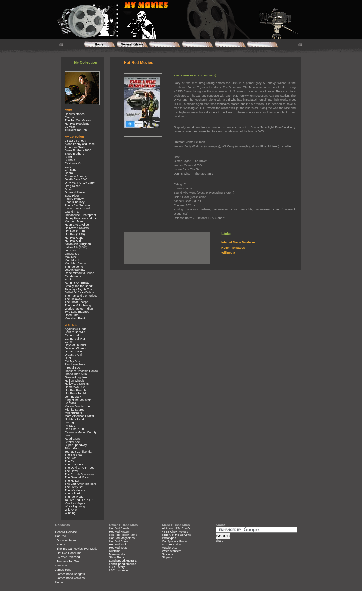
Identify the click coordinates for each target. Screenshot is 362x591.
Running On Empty (77, 282)
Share (219, 540)
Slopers (167, 557)
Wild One (71, 509)
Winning (70, 513)
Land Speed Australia (123, 560)
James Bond (63, 569)
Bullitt (68, 156)
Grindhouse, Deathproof (80, 215)
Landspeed (72, 253)
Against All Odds (75, 329)
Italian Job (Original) (78, 244)
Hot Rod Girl (73, 240)
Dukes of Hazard (75, 192)
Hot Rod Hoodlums (77, 123)
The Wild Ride (74, 493)
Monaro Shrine (171, 544)
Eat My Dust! (73, 361)
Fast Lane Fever (75, 364)
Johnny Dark (73, 396)
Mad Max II (72, 260)
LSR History (117, 567)
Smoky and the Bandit (79, 286)
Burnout (70, 160)
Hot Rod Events (119, 528)
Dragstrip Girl (73, 354)
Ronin (69, 279)
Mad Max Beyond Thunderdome (76, 265)
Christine (70, 169)
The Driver (71, 471)
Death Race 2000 (76, 179)
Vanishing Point (75, 318)
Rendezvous (73, 276)
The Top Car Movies (78, 120)
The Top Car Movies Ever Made (77, 548)
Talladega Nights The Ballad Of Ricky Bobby (79, 291)
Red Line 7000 (74, 429)
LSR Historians (118, 570)
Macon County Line (77, 406)
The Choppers (74, 464)
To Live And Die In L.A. (79, 500)
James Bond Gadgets (71, 574)
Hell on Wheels (75, 380)
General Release (66, 532)
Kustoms (114, 551)
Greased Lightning (77, 377)
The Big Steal (73, 454)
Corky (69, 341)
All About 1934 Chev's (176, 528)
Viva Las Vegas (75, 503)
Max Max (71, 257)
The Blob (70, 458)
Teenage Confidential (78, 451)
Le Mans (70, 403)
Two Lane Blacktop (77, 311)
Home (59, 582)
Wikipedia (228, 252)
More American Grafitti (79, 416)
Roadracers (72, 438)
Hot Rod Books (119, 541)
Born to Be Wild (75, 332)
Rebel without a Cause (79, 273)
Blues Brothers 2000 (78, 150)
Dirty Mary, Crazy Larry (80, 182)
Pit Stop (70, 425)
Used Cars (72, 315)
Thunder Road (74, 496)
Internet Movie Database (238, 242)
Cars (68, 166)
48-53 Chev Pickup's (175, 531)
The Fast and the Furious (81, 295)
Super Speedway (76, 445)
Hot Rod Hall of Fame (123, 534)
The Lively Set (74, 487)
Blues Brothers (74, 153)
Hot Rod (60, 536)
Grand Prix (72, 211)
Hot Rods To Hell (75, 393)
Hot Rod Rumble (75, 390)
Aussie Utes (169, 547)
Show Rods (116, 557)
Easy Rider (72, 195)
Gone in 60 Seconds (78, 208)
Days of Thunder (75, 345)
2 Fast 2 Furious (75, 140)
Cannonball (72, 335)
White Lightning (75, 506)
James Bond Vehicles (71, 578)
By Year (70, 126)
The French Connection (80, 474)
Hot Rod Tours (118, 547)
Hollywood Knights (77, 227)
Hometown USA (75, 387)
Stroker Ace (72, 441)
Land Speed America (122, 564)
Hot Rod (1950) (75, 231)
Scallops (167, 554)
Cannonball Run (75, 338)
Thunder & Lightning (78, 305)
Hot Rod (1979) (75, 234)
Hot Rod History (119, 531)
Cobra (69, 173)
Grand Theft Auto (76, 374)
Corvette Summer (76, 176)
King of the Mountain (78, 400)
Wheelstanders (171, 551)
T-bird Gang (72, 448)
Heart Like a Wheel (77, 224)
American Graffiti (75, 147)
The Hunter (72, 480)
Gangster (61, 565)
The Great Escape (76, 302)
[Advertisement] (166, 241)
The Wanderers (75, 490)
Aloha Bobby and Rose (80, 144)
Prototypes (169, 538)
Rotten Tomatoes (233, 247)
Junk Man (71, 250)
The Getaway (73, 299)
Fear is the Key (75, 202)
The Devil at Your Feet (79, 467)
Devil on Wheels (75, 348)
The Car (70, 461)
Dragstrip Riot (74, 351)
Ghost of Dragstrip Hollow (81, 370)
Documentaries (75, 114)
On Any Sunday (75, 269)
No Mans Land (74, 419)
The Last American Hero (80, 483)
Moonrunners (73, 412)
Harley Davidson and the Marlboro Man (81, 220)
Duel (68, 358)
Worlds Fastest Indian (79, 308)
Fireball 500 (72, 367)
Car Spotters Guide (174, 541)
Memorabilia (117, 554)
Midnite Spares (74, 409)
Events (69, 117)
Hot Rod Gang (74, 237)
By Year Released (68, 557)
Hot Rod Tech (117, 544)
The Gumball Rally (77, 477)
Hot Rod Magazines (122, 538)
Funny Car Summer (77, 205)
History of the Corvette (176, 534)
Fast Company (74, 198)
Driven (69, 189)
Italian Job (71, 247)
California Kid (73, 163)
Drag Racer (72, 186)
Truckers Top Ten (76, 130)
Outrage (70, 422)
